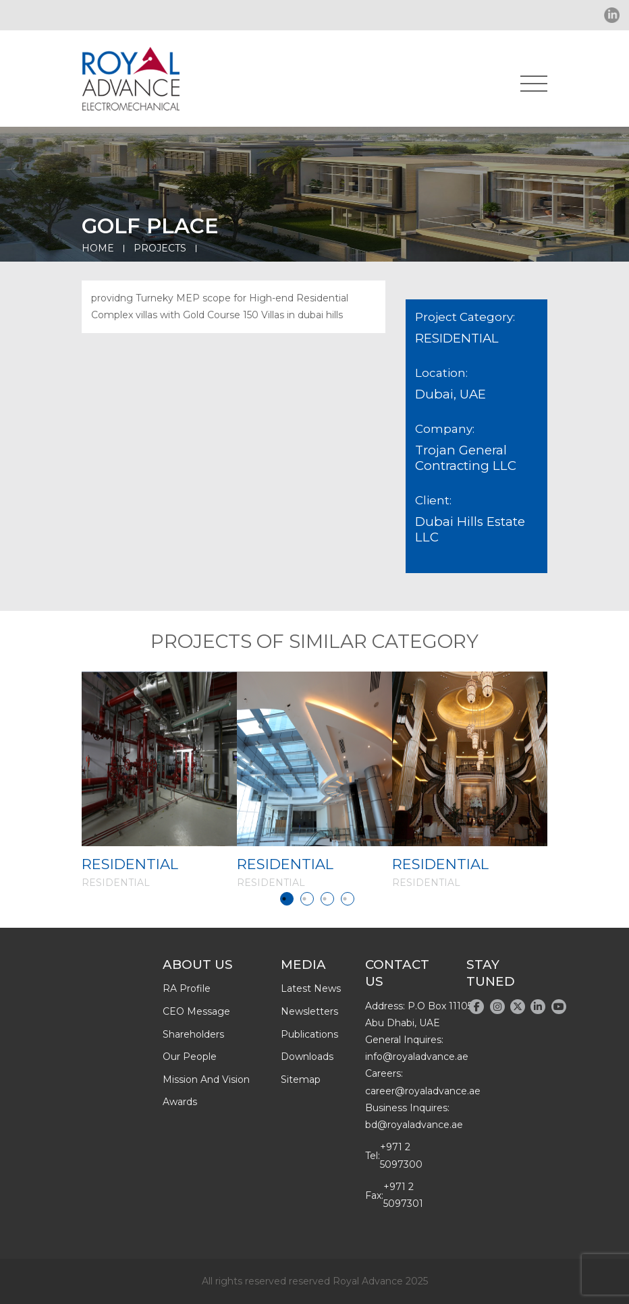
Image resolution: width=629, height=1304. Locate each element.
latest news (311, 988)
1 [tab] (287, 899)
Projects (160, 248)
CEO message (196, 1011)
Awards (180, 1102)
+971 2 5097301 (403, 1195)
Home (98, 248)
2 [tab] (307, 899)
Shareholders (193, 1034)
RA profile (187, 988)
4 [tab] (347, 899)
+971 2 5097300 (401, 1155)
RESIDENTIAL (130, 864)
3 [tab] (327, 899)
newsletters (309, 1011)
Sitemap (301, 1079)
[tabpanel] (159, 780)
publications (309, 1034)
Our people (190, 1056)
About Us (198, 964)
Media (303, 964)
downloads (307, 1056)
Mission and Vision (206, 1079)
